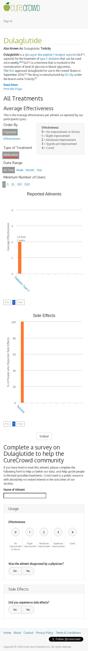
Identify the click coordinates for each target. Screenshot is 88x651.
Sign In (8, 21)
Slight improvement (29, 545)
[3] (25, 74)
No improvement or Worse (15, 546)
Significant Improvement (58, 545)
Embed (44, 436)
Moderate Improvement (44, 545)
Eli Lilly (69, 74)
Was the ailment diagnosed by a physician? (36, 564)
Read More (11, 85)
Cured (72, 543)
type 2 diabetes (49, 58)
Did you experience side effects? (28, 602)
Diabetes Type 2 (22, 283)
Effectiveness (16, 522)
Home (7, 632)
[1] (20, 62)
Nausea (21, 409)
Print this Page (13, 89)
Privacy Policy (44, 632)
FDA (11, 70)
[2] (22, 62)
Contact (28, 632)
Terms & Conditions (68, 632)
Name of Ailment (14, 489)
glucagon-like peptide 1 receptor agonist (50, 54)
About (17, 632)
